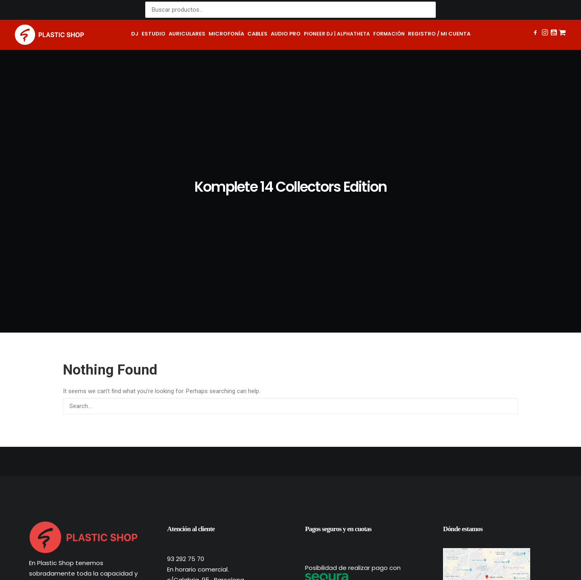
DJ (134, 34)
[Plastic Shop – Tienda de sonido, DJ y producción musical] (49, 35)
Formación (389, 33)
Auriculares (187, 34)
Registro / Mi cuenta (439, 34)
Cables (257, 34)
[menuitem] (134, 35)
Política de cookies (324, 560)
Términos (279, 560)
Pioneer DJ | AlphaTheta (337, 33)
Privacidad (247, 560)
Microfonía (226, 34)
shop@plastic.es (192, 434)
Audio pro (286, 34)
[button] (536, 33)
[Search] (290, 249)
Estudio (153, 34)
